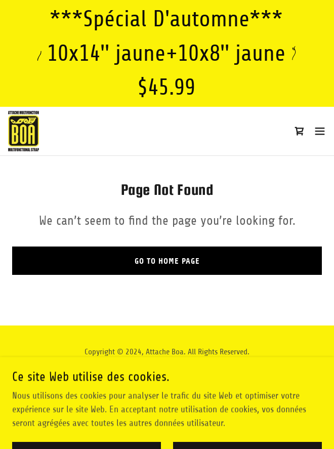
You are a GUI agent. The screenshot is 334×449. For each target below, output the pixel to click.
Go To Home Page (167, 261)
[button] (320, 131)
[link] (23, 131)
